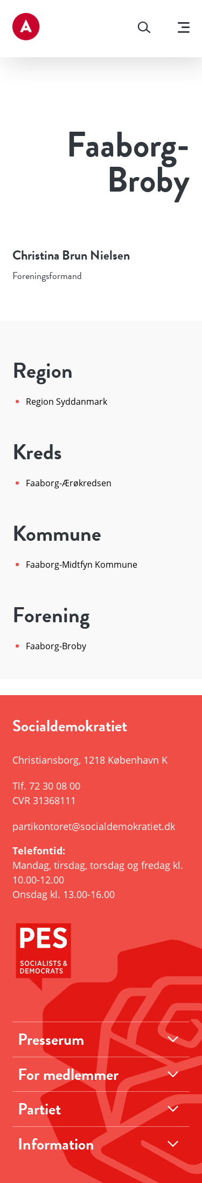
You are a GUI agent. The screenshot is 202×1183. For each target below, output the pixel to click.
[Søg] (144, 29)
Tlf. (46, 785)
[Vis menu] (183, 29)
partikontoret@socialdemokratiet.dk (93, 826)
